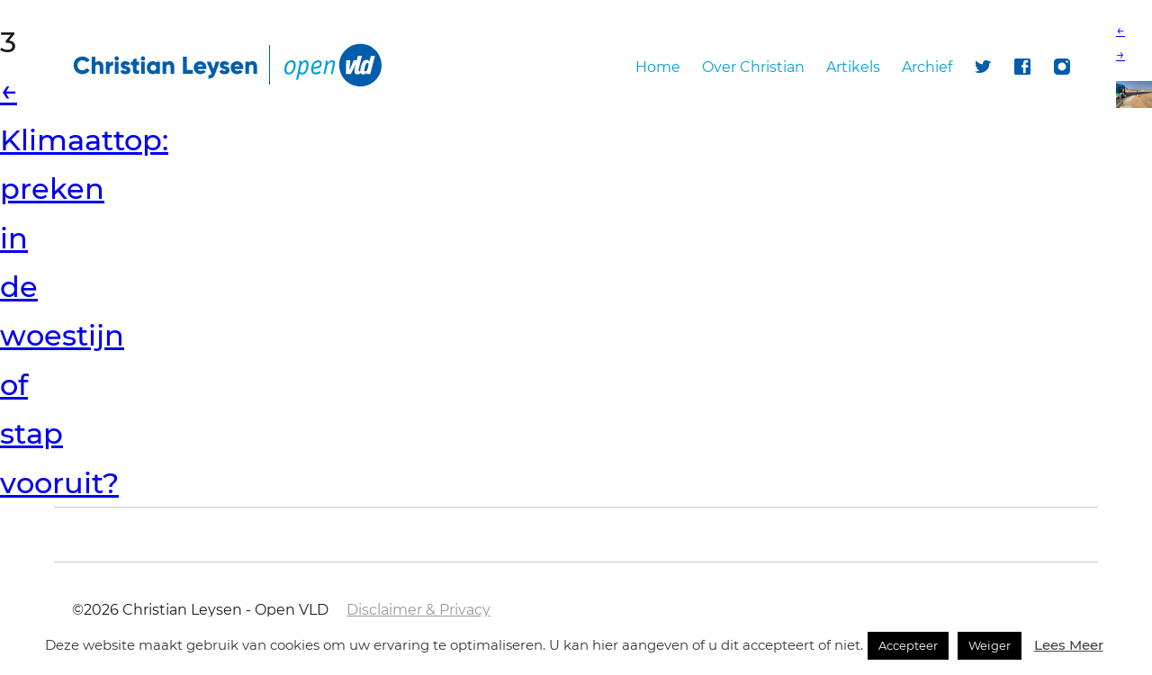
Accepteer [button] (908, 645)
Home (657, 67)
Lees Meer (1068, 644)
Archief (927, 67)
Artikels (853, 67)
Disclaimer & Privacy (418, 609)
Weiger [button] (989, 645)
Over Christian (753, 67)
